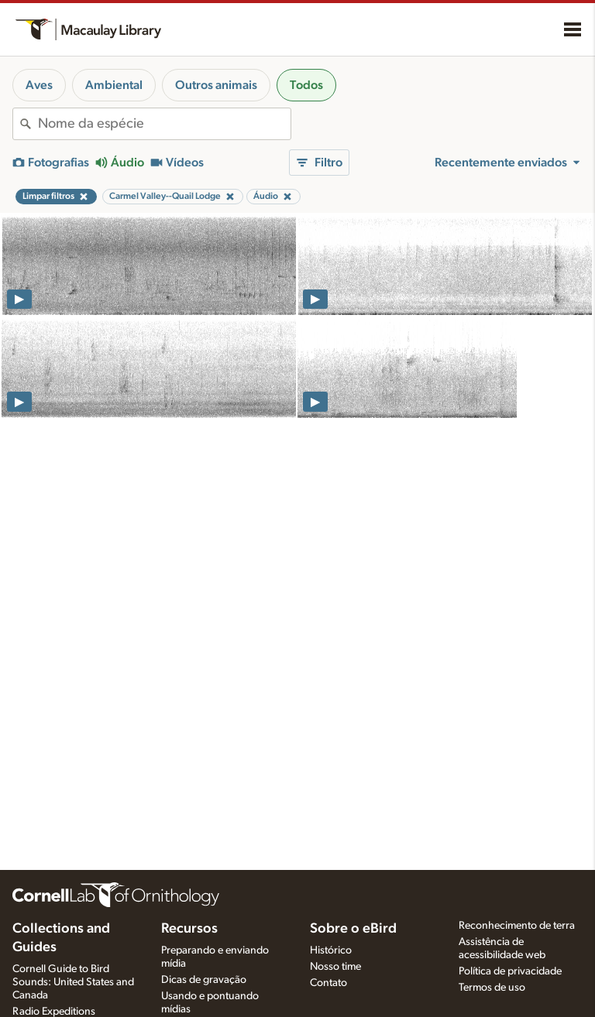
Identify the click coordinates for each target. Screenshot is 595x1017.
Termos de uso (492, 987)
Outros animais (216, 85)
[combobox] (164, 123)
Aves (39, 85)
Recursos (189, 929)
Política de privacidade (510, 971)
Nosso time (335, 966)
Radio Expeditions (53, 1011)
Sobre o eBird (353, 929)
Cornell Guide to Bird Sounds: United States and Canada (73, 982)
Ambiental (114, 85)
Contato (328, 983)
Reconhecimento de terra (517, 925)
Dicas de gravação (203, 979)
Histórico (331, 950)
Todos (306, 85)
